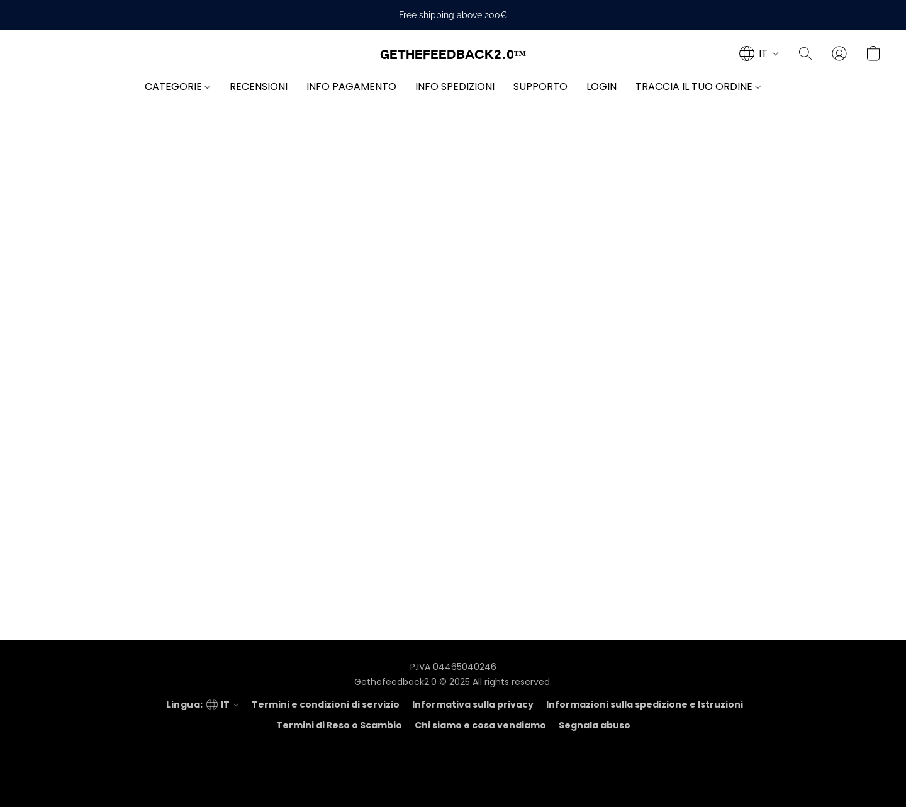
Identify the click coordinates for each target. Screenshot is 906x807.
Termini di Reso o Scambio (339, 725)
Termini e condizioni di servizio (326, 704)
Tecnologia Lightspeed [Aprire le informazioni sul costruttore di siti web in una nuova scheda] (453, 779)
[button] (453, 55)
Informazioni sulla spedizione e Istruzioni (644, 704)
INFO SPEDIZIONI (455, 86)
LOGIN (601, 86)
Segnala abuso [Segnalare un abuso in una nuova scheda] (594, 725)
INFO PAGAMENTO (351, 86)
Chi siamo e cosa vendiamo (480, 725)
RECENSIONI (259, 86)
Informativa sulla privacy (473, 704)
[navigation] (759, 53)
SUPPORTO (540, 86)
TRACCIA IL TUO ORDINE (698, 86)
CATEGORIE (177, 86)
